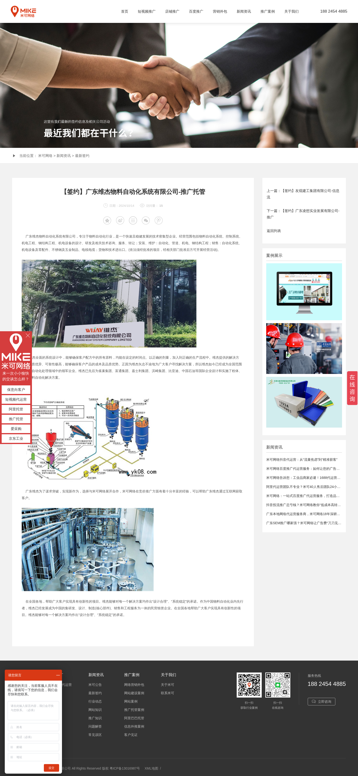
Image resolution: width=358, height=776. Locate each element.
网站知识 (95, 710)
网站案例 (131, 701)
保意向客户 (16, 390)
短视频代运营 (16, 399)
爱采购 (16, 429)
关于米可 (167, 685)
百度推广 (196, 11)
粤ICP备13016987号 (125, 768)
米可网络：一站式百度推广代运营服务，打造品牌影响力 (308, 496)
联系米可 (167, 693)
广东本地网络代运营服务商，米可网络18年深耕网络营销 (308, 514)
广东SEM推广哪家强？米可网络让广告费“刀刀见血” (304, 523)
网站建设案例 (134, 693)
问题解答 (95, 726)
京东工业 (16, 438)
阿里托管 (16, 409)
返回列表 (274, 231)
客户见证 (131, 735)
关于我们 (291, 11)
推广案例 (268, 11)
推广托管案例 (134, 710)
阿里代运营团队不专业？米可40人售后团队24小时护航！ (308, 487)
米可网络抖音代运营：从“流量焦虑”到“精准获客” (302, 459)
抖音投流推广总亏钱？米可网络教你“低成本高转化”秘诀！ (309, 505)
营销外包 (220, 11)
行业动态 (95, 701)
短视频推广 (147, 11)
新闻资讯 (244, 11)
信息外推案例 (134, 726)
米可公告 (95, 685)
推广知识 (95, 718)
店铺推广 (172, 11)
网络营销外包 (134, 685)
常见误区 (95, 735)
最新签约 (82, 156)
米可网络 (45, 156)
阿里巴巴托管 (134, 718)
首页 (124, 11)
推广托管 (16, 419)
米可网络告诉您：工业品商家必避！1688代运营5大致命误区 (311, 478)
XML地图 (151, 768)
